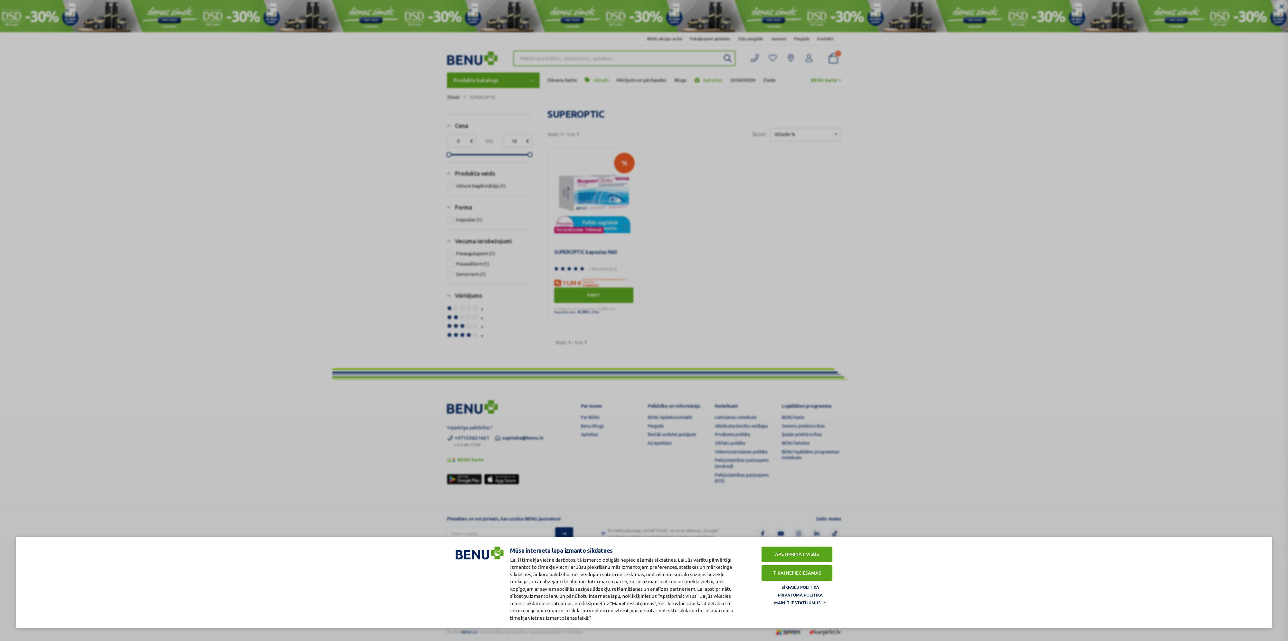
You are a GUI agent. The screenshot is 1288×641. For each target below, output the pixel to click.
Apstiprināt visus (797, 554)
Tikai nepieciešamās (797, 573)
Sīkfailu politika (800, 587)
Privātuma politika (800, 595)
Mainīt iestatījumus (797, 602)
